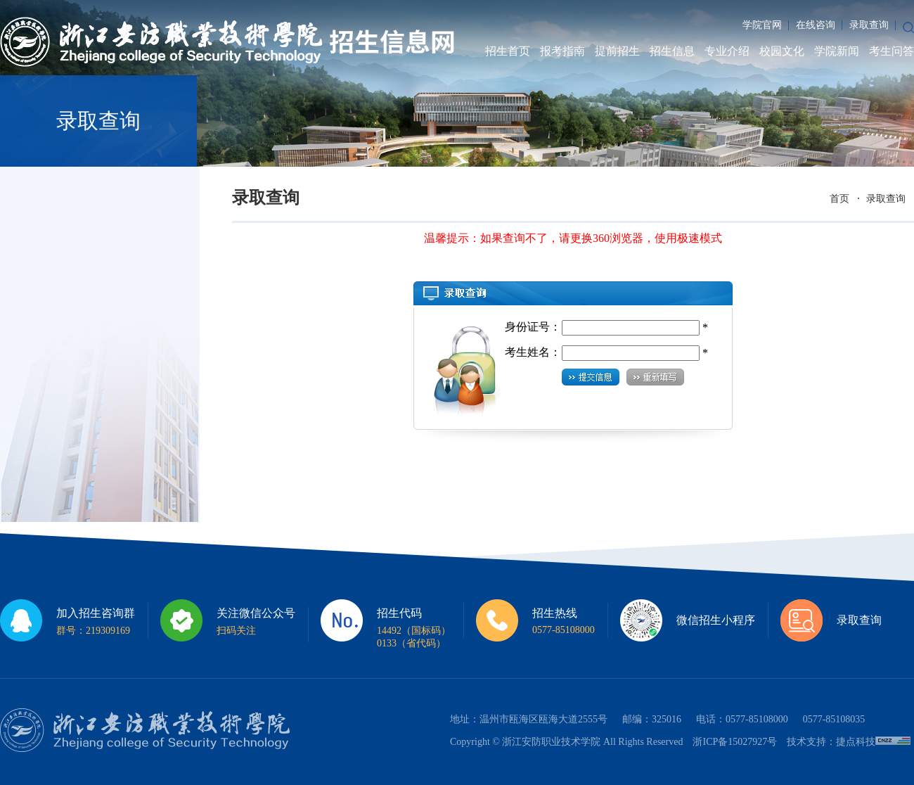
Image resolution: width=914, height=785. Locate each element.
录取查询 (869, 25)
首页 (839, 198)
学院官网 (762, 25)
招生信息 (672, 51)
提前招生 (617, 51)
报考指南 (562, 51)
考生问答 (891, 51)
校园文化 (781, 51)
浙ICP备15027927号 (735, 741)
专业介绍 (726, 51)
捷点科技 (855, 741)
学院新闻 (836, 51)
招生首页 (507, 51)
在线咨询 (815, 25)
